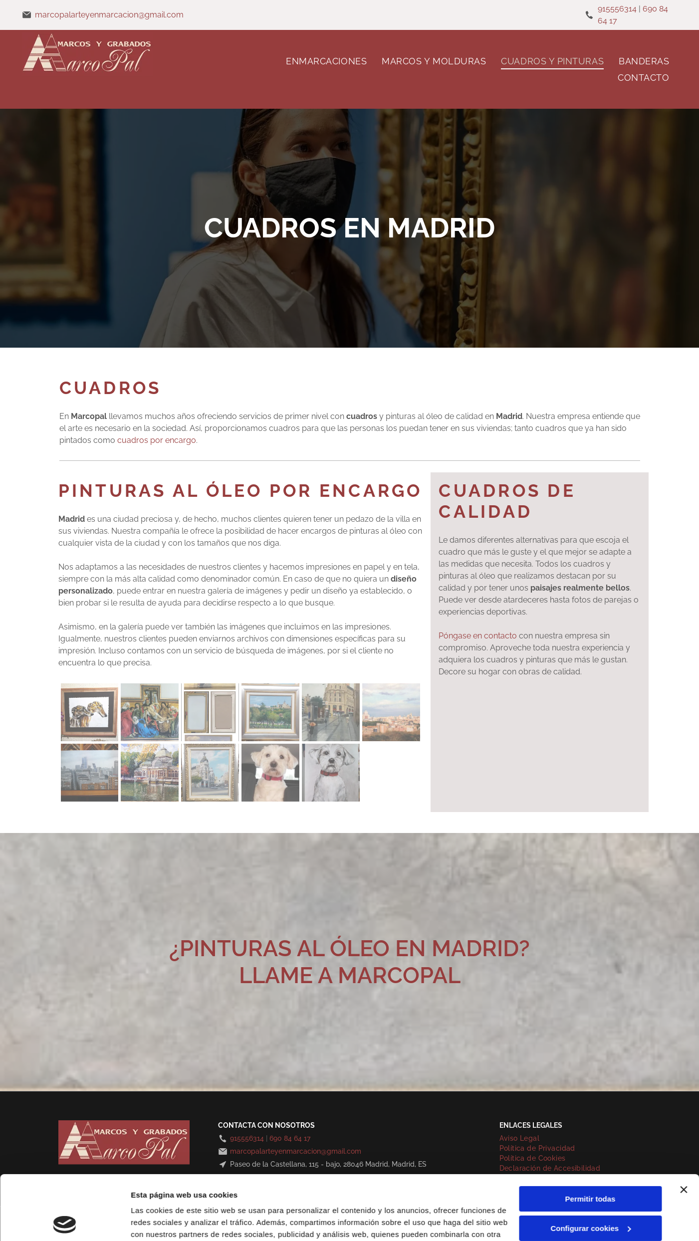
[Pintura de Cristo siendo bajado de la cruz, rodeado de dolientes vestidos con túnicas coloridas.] (150, 712)
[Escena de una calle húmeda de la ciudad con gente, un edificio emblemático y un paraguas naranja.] (331, 712)
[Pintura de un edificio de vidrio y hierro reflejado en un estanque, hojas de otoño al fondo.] (150, 773)
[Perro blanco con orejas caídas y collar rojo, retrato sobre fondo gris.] (331, 773)
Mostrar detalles (160, 1221)
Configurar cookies (590, 1163)
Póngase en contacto (478, 635)
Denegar (590, 1193)
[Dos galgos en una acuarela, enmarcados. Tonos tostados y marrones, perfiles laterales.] (90, 712)
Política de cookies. (204, 1194)
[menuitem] (326, 61)
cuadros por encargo (156, 440)
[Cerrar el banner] (683, 1125)
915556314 (617, 8)
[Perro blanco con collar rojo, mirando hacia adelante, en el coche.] (270, 773)
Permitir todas (590, 1134)
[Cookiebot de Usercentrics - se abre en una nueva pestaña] (64, 1221)
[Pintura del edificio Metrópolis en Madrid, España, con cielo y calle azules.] (210, 773)
